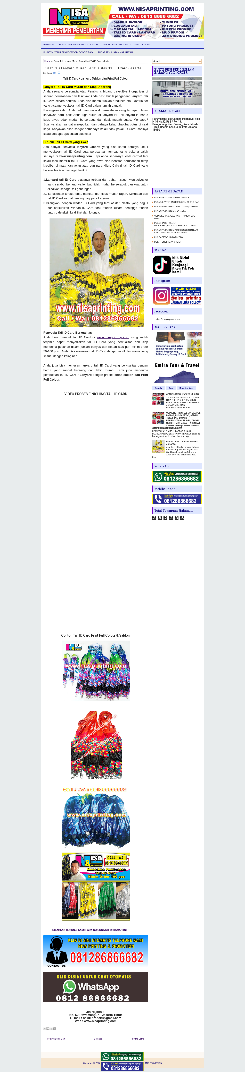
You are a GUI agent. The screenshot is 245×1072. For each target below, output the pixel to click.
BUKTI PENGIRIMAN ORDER (167, 242)
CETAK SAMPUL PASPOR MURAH (182, 394)
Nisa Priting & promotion (168, 319)
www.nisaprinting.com (113, 337)
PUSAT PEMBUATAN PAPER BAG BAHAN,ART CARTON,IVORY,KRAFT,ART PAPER (176, 231)
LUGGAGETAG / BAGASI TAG (168, 237)
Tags (171, 388)
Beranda (48, 44)
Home (47, 61)
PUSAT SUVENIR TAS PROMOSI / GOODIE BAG (68, 52)
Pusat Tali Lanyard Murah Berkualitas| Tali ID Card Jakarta (92, 68)
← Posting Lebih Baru (55, 1038)
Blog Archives (186, 388)
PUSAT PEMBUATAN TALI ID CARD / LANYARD (127, 44)
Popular (159, 388)
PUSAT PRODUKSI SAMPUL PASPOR (78, 44)
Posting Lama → (139, 1038)
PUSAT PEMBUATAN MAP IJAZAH (115, 52)
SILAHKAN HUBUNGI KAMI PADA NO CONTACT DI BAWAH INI (93, 930)
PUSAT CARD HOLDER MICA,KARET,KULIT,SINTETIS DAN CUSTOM (175, 224)
